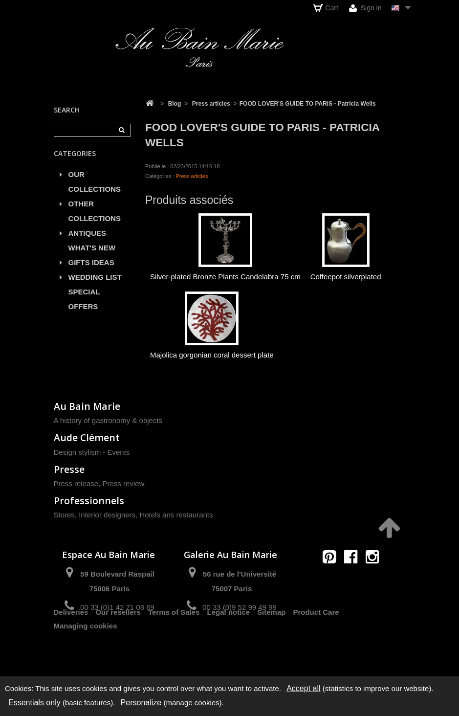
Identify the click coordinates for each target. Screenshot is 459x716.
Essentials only (34, 702)
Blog (174, 103)
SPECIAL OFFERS (84, 303)
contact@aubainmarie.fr (353, 578)
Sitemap (271, 642)
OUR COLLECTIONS (94, 186)
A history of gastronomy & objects (108, 420)
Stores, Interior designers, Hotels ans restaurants (133, 515)
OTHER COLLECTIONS (94, 215)
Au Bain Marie (87, 406)
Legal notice (228, 642)
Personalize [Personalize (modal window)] (141, 702)
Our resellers (118, 642)
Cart (325, 8)
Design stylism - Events (92, 452)
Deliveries (71, 642)
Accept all (303, 688)
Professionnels (89, 500)
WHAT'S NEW (92, 252)
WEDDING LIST (95, 282)
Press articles (211, 103)
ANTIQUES (87, 238)
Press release (76, 483)
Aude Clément (87, 437)
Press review (124, 483)
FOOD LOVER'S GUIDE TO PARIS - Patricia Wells (308, 103)
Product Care (316, 642)
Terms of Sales (174, 642)
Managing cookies (85, 655)
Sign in (365, 8)
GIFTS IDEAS (91, 267)
